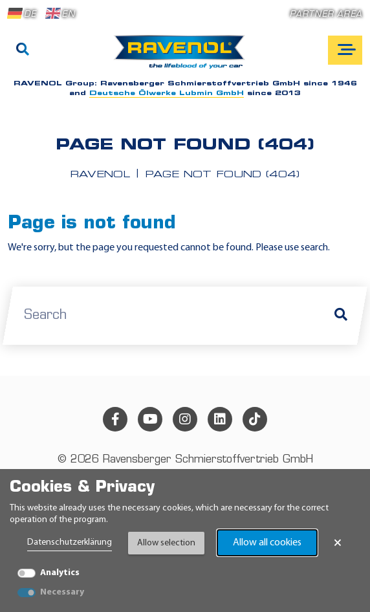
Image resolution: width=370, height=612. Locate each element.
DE (22, 13)
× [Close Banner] (338, 542)
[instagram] (185, 419)
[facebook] (115, 419)
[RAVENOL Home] (182, 57)
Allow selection (166, 543)
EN (60, 13)
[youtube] (150, 419)
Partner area (326, 14)
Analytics (60, 573)
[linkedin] (220, 419)
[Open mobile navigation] (345, 50)
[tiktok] (255, 419)
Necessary (62, 592)
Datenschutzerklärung (69, 542)
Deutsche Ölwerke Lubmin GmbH (166, 93)
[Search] (23, 50)
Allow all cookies (267, 543)
